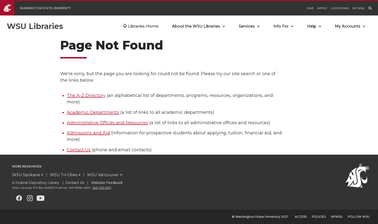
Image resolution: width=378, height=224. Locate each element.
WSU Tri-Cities (63, 175)
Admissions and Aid (88, 133)
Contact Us (79, 149)
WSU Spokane (26, 175)
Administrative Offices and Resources (107, 122)
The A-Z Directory (86, 95)
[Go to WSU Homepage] (39, 8)
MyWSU (337, 216)
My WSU (358, 8)
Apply (322, 8)
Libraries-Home (143, 26)
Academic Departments (93, 112)
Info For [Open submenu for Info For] (281, 26)
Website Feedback (106, 183)
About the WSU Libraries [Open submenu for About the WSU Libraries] (196, 26)
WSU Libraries (35, 26)
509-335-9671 (102, 187)
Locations (340, 8)
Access (301, 216)
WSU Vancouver (103, 175)
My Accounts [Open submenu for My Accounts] (347, 26)
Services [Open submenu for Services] (247, 26)
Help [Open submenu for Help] (311, 26)
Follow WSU (359, 216)
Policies (319, 216)
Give (310, 8)
